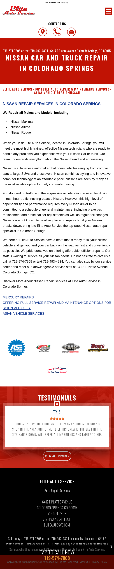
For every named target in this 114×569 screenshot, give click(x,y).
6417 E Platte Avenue (63, 50)
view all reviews (57, 458)
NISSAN (74, 93)
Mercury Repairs (18, 300)
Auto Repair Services (57, 492)
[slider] (57, 420)
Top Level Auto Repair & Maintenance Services (72, 89)
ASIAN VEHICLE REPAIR (51, 93)
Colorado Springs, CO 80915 (94, 50)
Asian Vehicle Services (23, 316)
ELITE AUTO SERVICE (18, 89)
